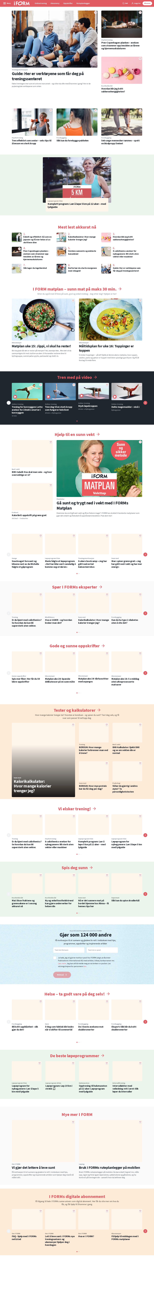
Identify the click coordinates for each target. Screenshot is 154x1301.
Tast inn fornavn (61, 950)
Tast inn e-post (94, 950)
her (85, 966)
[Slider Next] (145, 403)
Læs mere (62, 963)
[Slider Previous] (9, 403)
